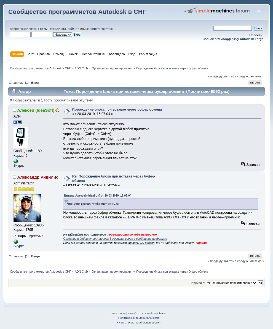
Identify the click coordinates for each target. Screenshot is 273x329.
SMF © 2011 (135, 313)
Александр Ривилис (37, 177)
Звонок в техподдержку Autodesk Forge (233, 39)
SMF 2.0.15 (118, 313)
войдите (73, 28)
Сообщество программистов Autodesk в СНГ (77, 11)
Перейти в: (197, 282)
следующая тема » (250, 76)
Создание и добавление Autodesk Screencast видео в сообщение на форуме (115, 238)
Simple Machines (155, 313)
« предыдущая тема (221, 76)
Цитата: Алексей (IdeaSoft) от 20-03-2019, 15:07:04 (98, 195)
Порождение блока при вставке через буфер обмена (117, 109)
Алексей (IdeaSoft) (36, 110)
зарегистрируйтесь (99, 28)
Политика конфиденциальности (138, 317)
